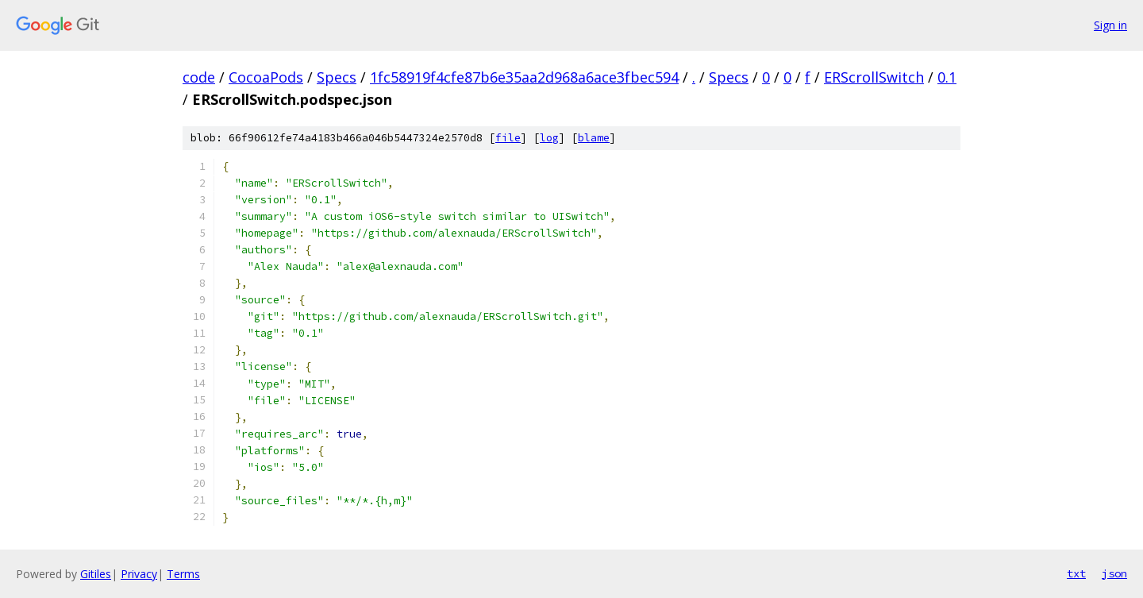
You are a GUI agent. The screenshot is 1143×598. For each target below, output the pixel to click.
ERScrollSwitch (874, 77)
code (199, 77)
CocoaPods (266, 77)
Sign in (1110, 25)
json (1114, 573)
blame (594, 138)
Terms (183, 573)
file (508, 138)
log (549, 138)
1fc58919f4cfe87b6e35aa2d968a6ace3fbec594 (524, 77)
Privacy (139, 573)
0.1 (946, 77)
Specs (336, 77)
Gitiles (95, 573)
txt (1076, 573)
